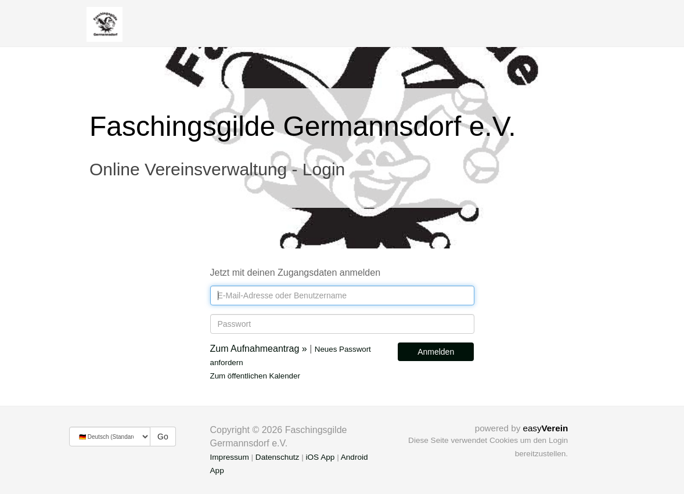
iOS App (319, 457)
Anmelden (435, 351)
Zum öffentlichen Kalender (255, 376)
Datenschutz (277, 457)
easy (545, 428)
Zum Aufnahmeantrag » (258, 349)
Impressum (229, 457)
